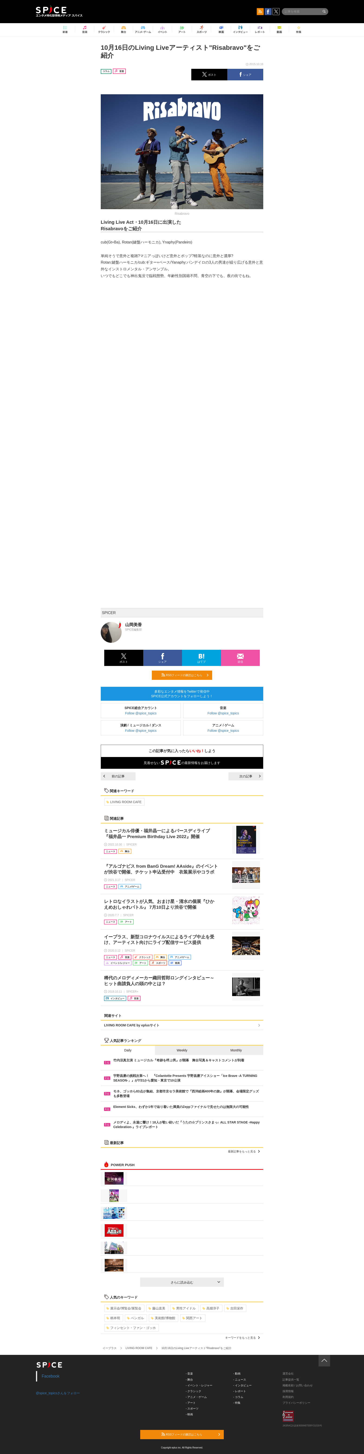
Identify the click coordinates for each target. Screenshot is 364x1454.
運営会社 (288, 1373)
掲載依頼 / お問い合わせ (298, 1385)
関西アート (192, 1318)
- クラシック (193, 1391)
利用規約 (288, 1397)
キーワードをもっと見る (242, 1337)
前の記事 (114, 776)
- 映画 (189, 1414)
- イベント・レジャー (199, 1385)
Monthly (236, 1050)
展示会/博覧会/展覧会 (123, 1308)
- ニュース (239, 1379)
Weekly (182, 1050)
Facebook (51, 1376)
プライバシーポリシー (296, 1402)
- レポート (239, 1391)
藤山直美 (156, 1308)
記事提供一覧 (291, 1379)
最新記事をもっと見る (244, 1151)
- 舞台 (189, 1379)
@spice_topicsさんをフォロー (58, 1393)
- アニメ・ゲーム (196, 1397)
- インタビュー (242, 1385)
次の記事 (250, 776)
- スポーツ (192, 1408)
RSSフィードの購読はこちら (185, 675)
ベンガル (135, 1318)
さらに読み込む (195, 1282)
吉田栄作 (234, 1308)
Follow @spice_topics (141, 713)
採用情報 (288, 1391)
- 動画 (236, 1373)
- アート (191, 1402)
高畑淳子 (210, 1308)
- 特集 (236, 1402)
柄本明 (113, 1318)
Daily (127, 1050)
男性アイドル (184, 1308)
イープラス (110, 1348)
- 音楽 (189, 1373)
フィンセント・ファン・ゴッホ (131, 1328)
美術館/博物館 (163, 1318)
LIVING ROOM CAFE (124, 802)
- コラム (238, 1397)
